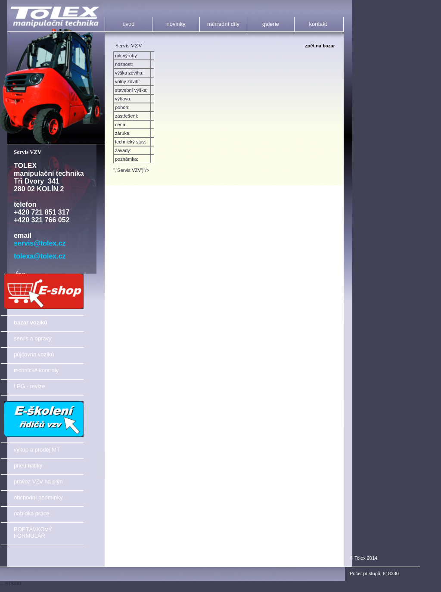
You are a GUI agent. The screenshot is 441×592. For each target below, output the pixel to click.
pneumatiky (28, 465)
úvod (128, 24)
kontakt (318, 24)
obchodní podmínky (38, 497)
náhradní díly (223, 24)
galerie (270, 24)
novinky (175, 24)
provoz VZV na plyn (38, 481)
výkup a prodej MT (37, 449)
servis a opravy (32, 338)
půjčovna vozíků (34, 354)
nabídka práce (31, 513)
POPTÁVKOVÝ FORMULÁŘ (33, 532)
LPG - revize (29, 386)
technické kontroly (36, 370)
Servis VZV (27, 152)
